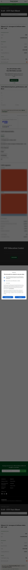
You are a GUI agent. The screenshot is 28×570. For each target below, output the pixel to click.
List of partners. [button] (11, 288)
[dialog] (14, 285)
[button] (14, 283)
